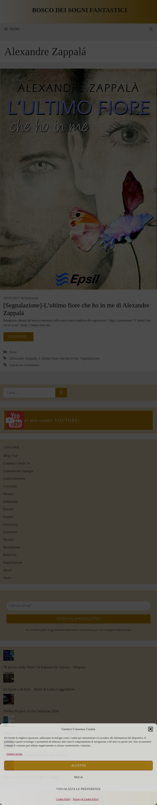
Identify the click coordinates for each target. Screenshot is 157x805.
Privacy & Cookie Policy (86, 799)
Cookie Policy (63, 799)
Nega (78, 777)
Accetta (78, 765)
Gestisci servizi (14, 753)
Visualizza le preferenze (78, 789)
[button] (150, 729)
